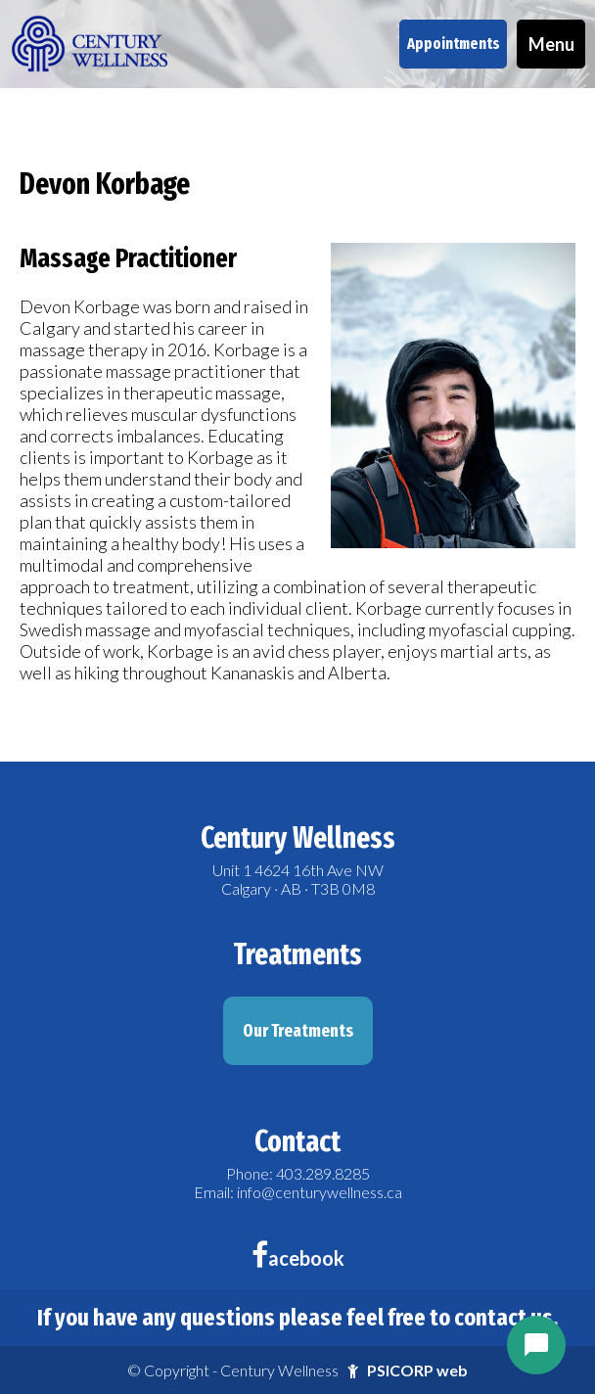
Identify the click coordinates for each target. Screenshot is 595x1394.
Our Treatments (298, 1031)
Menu (551, 44)
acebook (298, 1258)
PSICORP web (417, 1370)
